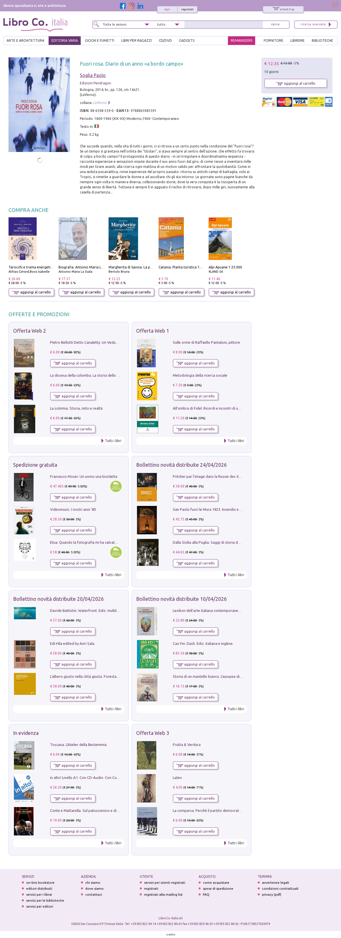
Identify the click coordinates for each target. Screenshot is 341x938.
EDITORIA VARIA (64, 40)
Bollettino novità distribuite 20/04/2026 (58, 599)
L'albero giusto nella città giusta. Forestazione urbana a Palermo (103, 676)
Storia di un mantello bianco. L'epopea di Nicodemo (215, 676)
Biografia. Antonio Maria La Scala (85, 267)
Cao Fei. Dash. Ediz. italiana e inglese (203, 643)
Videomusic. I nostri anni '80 (73, 509)
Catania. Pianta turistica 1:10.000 (185, 267)
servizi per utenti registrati (164, 882)
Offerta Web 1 (152, 330)
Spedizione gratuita (35, 465)
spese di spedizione (218, 888)
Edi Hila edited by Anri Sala (72, 643)
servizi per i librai (39, 894)
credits (170, 934)
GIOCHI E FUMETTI (99, 40)
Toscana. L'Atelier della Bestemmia (78, 745)
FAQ (206, 894)
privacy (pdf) (271, 894)
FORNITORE (273, 40)
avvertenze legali (275, 882)
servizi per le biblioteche (45, 900)
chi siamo (92, 882)
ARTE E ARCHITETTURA (25, 40)
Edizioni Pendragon (95, 83)
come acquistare (216, 882)
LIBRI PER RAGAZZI (136, 40)
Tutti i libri (113, 441)
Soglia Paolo (93, 75)
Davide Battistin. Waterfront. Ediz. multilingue (88, 610)
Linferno (100, 103)
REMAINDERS (241, 40)
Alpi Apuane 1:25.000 (225, 267)
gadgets (186, 40)
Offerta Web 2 (29, 330)
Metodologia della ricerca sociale (200, 375)
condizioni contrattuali (280, 888)
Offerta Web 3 (152, 733)
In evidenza (26, 733)
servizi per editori (39, 906)
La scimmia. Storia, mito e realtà (76, 408)
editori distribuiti (39, 888)
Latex (177, 777)
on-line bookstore (40, 882)
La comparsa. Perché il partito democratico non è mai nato (221, 810)
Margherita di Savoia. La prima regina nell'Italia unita (151, 267)
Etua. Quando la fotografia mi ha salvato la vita (89, 542)
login (167, 9)
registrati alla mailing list (163, 894)
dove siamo (94, 888)
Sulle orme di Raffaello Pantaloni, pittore (206, 342)
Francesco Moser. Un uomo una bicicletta (83, 476)
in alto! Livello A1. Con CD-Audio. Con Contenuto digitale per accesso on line (112, 777)
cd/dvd (165, 40)
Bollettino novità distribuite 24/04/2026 (181, 465)
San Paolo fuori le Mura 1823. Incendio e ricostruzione (217, 509)
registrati (187, 9)
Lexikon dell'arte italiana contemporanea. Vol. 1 (212, 610)
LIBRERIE (297, 40)
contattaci (93, 894)
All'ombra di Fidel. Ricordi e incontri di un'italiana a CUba (219, 408)
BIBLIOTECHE (322, 40)
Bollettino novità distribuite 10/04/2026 (181, 599)
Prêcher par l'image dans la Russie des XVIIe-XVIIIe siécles (220, 476)
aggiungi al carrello (31, 292)
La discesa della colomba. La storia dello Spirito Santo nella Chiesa (104, 375)
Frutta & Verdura (187, 745)
